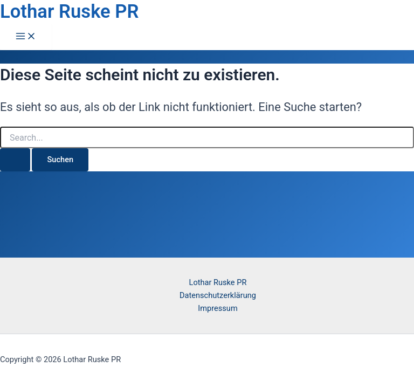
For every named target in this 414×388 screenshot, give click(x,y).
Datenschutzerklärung (218, 295)
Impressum (217, 308)
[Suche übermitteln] (15, 159)
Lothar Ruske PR (69, 11)
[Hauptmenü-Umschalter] (26, 37)
